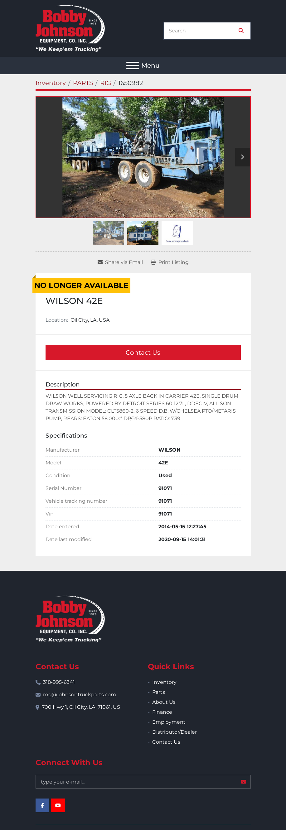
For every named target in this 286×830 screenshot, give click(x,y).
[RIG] (105, 83)
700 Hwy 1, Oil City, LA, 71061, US (81, 707)
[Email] (143, 782)
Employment (169, 722)
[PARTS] (83, 83)
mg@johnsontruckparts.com (79, 695)
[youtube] (58, 805)
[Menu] (132, 65)
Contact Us (143, 352)
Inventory (164, 682)
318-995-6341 (59, 682)
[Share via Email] (120, 262)
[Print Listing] (170, 262)
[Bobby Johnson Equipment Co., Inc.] (70, 618)
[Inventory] (51, 83)
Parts (158, 692)
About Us (164, 702)
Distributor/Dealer (174, 732)
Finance (162, 712)
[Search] (203, 31)
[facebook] (42, 805)
